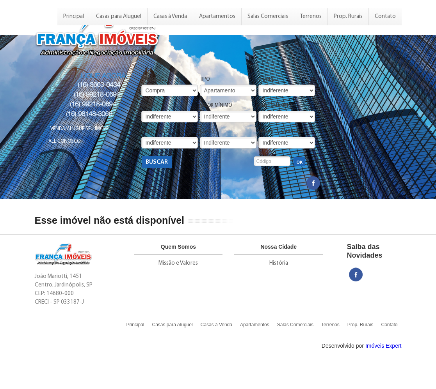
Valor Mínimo (216, 105)
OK (299, 162)
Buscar (157, 162)
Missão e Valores (178, 263)
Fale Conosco (63, 141)
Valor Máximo (275, 105)
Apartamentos (217, 16)
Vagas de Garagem (280, 131)
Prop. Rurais (348, 16)
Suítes (207, 131)
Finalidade (154, 79)
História (278, 263)
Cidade (266, 79)
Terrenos (311, 16)
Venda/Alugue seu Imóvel (80, 128)
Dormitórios (156, 131)
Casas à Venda (170, 16)
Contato (385, 16)
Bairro (149, 105)
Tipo (205, 79)
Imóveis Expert (383, 346)
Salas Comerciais (267, 16)
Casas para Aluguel (118, 16)
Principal (73, 16)
